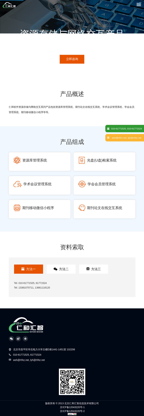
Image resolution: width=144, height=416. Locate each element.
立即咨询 (72, 59)
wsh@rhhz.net (21, 360)
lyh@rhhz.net (37, 360)
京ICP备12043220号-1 (72, 407)
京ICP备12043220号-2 (72, 411)
